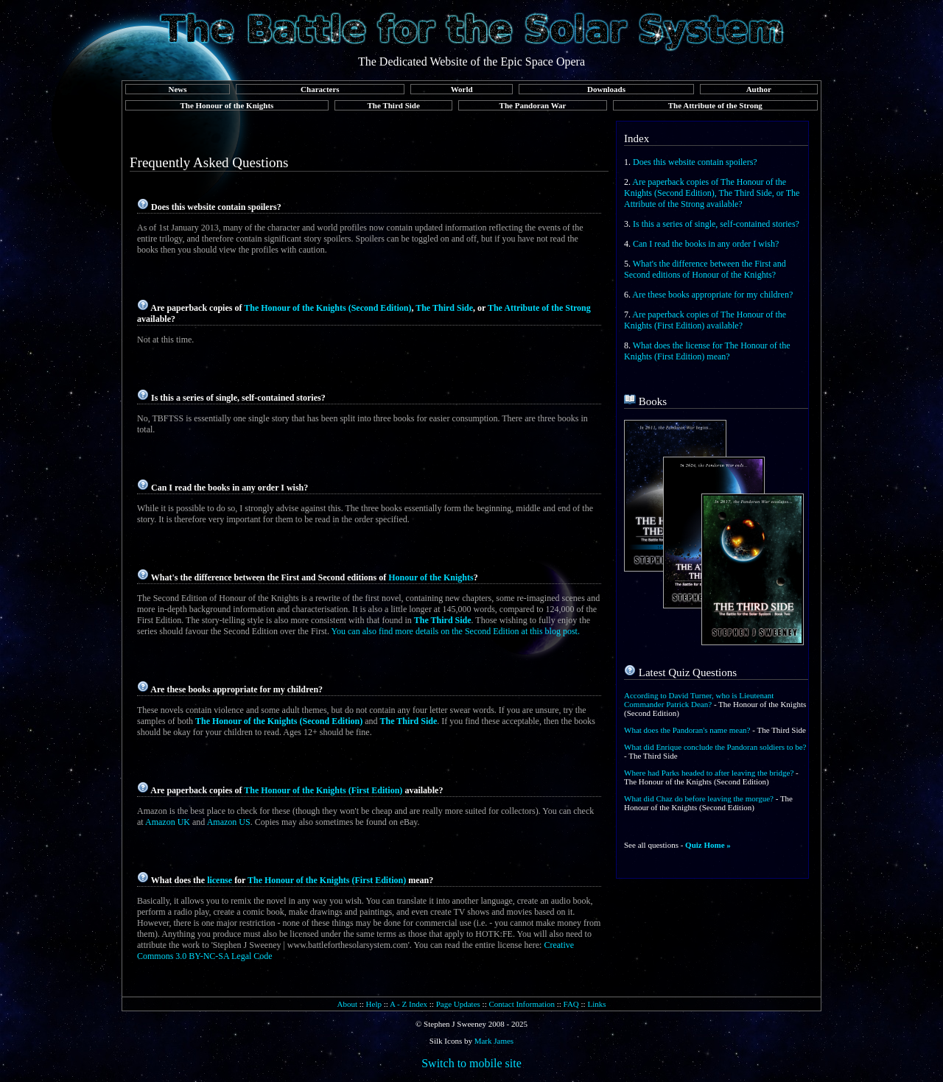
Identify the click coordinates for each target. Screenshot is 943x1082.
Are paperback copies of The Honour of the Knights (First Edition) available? (705, 320)
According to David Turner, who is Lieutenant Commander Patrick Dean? (699, 700)
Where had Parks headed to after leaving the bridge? (708, 772)
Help (374, 1004)
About (347, 1004)
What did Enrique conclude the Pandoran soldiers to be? (715, 746)
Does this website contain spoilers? (695, 162)
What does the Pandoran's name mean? (687, 730)
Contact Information (521, 1004)
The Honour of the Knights (226, 105)
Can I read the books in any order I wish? (706, 244)
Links (596, 1004)
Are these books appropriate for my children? (712, 294)
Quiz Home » (708, 844)
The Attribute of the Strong (715, 105)
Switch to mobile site (471, 1063)
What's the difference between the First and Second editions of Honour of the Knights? (705, 269)
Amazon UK (167, 822)
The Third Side (394, 105)
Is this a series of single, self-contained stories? (716, 224)
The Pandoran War (533, 105)
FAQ (571, 1004)
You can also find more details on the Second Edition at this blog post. (456, 631)
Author (758, 89)
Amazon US (228, 822)
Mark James (493, 1040)
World (462, 89)
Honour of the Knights (430, 577)
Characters (320, 89)
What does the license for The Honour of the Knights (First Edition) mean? (707, 351)
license (219, 880)
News (177, 89)
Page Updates (458, 1004)
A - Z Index (408, 1004)
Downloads (606, 89)
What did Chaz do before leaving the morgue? (699, 798)
